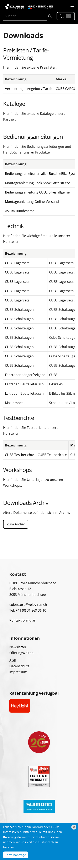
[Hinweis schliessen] (73, 827)
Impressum (18, 672)
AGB (12, 660)
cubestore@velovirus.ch (28, 604)
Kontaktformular (22, 620)
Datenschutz (19, 666)
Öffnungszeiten (21, 653)
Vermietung (14, 88)
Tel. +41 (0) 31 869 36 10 (27, 610)
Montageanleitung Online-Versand (32, 201)
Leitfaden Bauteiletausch (24, 384)
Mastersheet (15, 402)
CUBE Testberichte (19, 454)
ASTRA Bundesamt (19, 211)
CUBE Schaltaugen (19, 309)
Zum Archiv (16, 524)
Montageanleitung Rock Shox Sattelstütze (37, 183)
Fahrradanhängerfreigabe (25, 375)
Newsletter (17, 647)
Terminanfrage (15, 855)
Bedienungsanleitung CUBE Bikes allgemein (39, 192)
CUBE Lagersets (17, 263)
